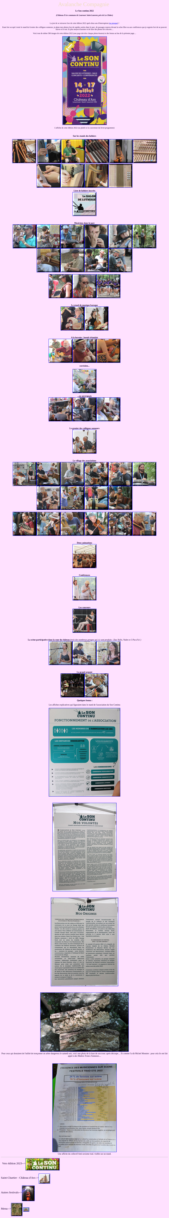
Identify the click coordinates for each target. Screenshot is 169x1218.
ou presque (113, 23)
